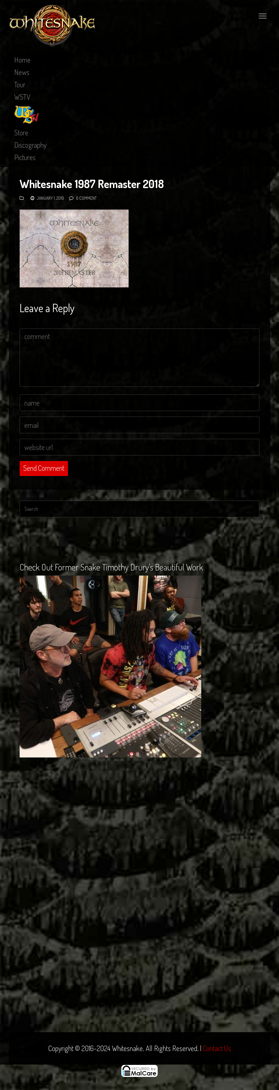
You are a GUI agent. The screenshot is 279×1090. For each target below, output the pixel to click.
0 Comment (86, 198)
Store (21, 132)
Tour (19, 84)
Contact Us (217, 1048)
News (21, 72)
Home (22, 59)
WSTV (22, 97)
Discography (30, 145)
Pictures (25, 157)
